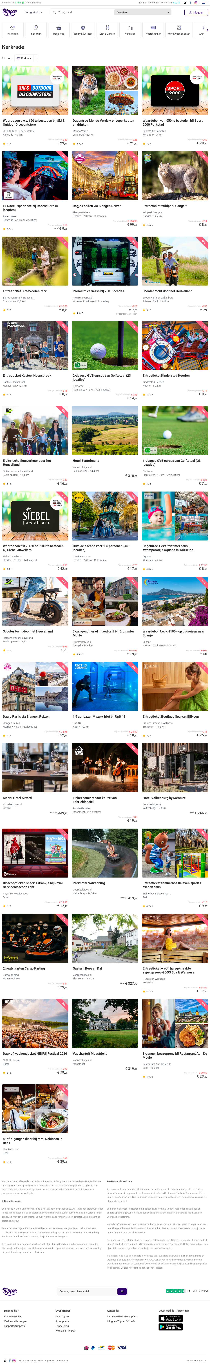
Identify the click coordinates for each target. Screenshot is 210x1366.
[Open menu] (35, 58)
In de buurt (36, 28)
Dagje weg (59, 28)
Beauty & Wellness (84, 28)
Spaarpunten (62, 1321)
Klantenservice (12, 1316)
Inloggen (196, 12)
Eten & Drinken (110, 28)
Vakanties (133, 28)
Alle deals (13, 28)
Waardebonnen (156, 28)
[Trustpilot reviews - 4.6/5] (187, 1291)
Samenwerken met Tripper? (122, 1316)
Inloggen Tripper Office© (121, 1321)
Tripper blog (62, 1326)
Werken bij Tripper (65, 1330)
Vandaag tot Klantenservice (21, 2)
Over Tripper (62, 1316)
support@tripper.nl (15, 1326)
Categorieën (31, 12)
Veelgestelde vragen (15, 1321)
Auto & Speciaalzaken (185, 28)
